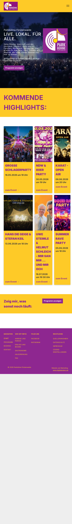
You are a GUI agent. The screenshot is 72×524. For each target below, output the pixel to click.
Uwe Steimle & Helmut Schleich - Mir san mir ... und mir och (43, 251)
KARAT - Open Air (62, 170)
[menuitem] (11, 338)
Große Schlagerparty (18, 168)
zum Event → (12, 190)
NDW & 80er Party (41, 170)
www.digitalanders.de (60, 370)
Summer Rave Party (62, 238)
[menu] (67, 5)
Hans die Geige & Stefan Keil (18, 236)
